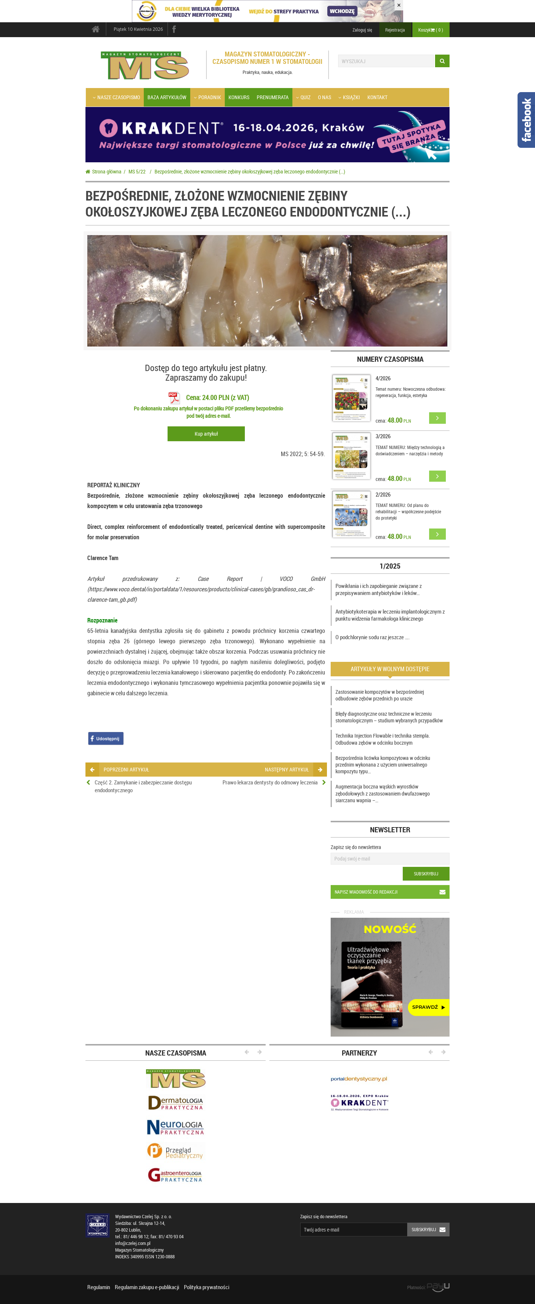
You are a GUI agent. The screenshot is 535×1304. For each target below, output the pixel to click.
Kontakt (377, 97)
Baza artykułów (167, 97)
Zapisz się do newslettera (356, 847)
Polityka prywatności (206, 1287)
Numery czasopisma (390, 359)
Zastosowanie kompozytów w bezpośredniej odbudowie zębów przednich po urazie (379, 695)
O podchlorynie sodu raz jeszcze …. (372, 637)
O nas (324, 97)
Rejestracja (395, 30)
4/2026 (383, 378)
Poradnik (207, 97)
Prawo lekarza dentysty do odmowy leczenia (270, 782)
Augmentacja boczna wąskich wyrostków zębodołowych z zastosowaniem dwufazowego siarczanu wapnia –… (382, 793)
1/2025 (390, 566)
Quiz (303, 97)
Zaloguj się (362, 30)
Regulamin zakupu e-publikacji (147, 1287)
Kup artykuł (206, 433)
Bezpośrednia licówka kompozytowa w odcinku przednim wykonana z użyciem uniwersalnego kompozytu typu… (382, 764)
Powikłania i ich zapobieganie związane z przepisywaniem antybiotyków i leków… (378, 589)
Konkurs (238, 97)
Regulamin (98, 1287)
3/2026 (383, 436)
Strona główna (103, 171)
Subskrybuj (426, 874)
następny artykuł (293, 769)
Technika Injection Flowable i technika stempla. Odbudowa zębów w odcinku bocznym (382, 739)
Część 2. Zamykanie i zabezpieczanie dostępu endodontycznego (143, 786)
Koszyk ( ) (430, 30)
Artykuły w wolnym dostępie (390, 669)
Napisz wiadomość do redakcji (392, 892)
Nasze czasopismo (116, 97)
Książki (349, 97)
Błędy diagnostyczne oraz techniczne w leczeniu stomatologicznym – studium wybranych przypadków (389, 717)
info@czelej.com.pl (132, 1243)
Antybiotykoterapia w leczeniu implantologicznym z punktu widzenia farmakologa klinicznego (390, 615)
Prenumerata (273, 97)
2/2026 (383, 494)
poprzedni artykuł (119, 769)
